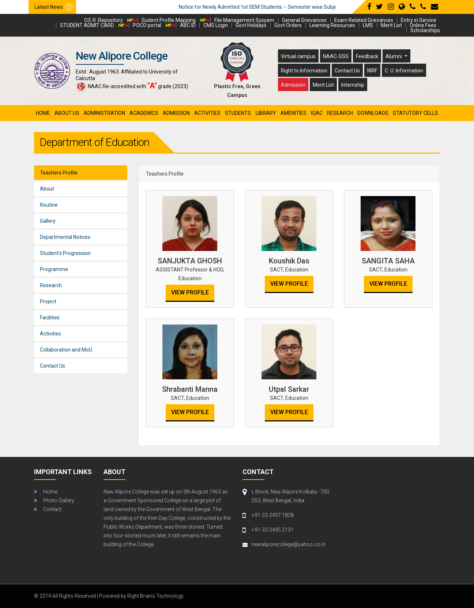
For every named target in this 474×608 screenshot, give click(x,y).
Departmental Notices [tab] (65, 237)
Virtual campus (298, 56)
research (340, 113)
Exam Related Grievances (363, 20)
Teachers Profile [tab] (59, 173)
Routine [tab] (49, 205)
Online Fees (423, 25)
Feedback (367, 56)
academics (143, 113)
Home (43, 113)
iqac (317, 113)
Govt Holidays (251, 25)
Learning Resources (332, 25)
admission (176, 113)
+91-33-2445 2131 (273, 530)
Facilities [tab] (50, 317)
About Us (66, 113)
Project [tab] (48, 301)
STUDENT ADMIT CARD (87, 25)
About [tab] (47, 189)
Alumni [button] (394, 56)
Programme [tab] (54, 269)
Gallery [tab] (48, 221)
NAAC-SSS (336, 56)
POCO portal (147, 25)
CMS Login (215, 25)
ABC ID (188, 25)
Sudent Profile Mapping (169, 20)
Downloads (372, 113)
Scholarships (425, 30)
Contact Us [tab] (52, 366)
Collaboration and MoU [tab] (66, 350)
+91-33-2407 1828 (273, 515)
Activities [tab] (50, 334)
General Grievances (304, 20)
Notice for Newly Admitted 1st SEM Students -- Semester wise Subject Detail (278, 7)
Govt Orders (288, 25)
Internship (352, 85)
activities (207, 113)
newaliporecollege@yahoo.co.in (289, 544)
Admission (293, 85)
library (266, 113)
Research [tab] (51, 285)
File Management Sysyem (244, 20)
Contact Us (347, 71)
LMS (368, 25)
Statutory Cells (415, 113)
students (238, 113)
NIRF (372, 71)
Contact (52, 509)
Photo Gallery (58, 500)
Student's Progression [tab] (65, 253)
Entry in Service (418, 20)
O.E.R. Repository (103, 20)
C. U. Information (404, 71)
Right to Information (304, 71)
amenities (293, 113)
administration (104, 113)
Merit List (391, 25)
